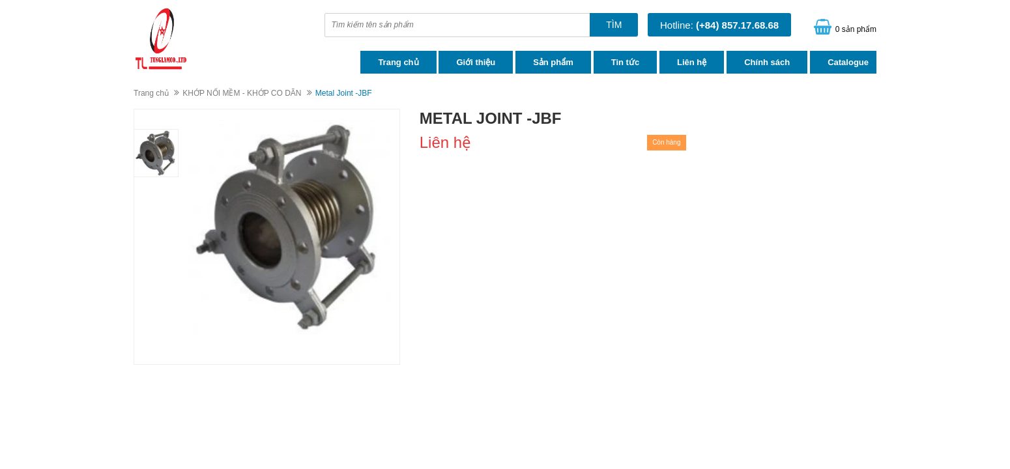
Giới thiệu (475, 62)
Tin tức (625, 62)
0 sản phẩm (855, 29)
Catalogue (848, 62)
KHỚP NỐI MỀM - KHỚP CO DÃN (241, 93)
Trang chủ (398, 62)
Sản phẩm (553, 62)
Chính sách (767, 62)
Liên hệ (691, 62)
